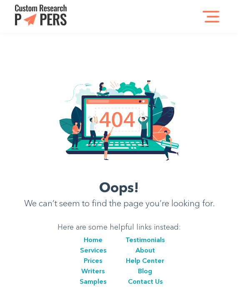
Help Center (145, 260)
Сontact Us (145, 281)
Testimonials (145, 239)
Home (93, 239)
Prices (93, 260)
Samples (93, 281)
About (145, 250)
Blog (145, 271)
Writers (93, 271)
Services (93, 250)
